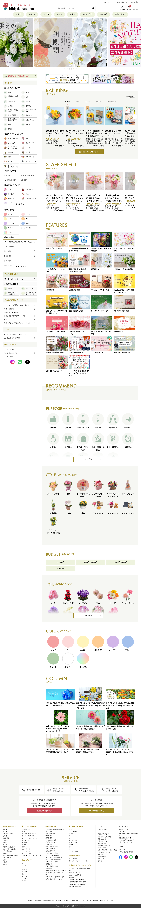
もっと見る (88, 459)
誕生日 (18, 14)
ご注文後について (124, 831)
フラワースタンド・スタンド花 (31, 855)
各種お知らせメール (104, 852)
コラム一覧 (122, 849)
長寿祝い (5, 853)
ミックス (24, 880)
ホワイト (24, 878)
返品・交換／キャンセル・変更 (107, 850)
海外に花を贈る (19, 309)
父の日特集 (49, 838)
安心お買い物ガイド (120, 2)
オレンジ (24, 869)
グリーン (24, 876)
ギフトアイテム (27, 853)
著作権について (76, 901)
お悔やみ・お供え (8, 833)
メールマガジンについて (126, 840)
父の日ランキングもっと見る (89, 152)
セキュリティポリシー (63, 901)
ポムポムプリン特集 (52, 861)
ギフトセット (26, 851)
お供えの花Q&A (50, 851)
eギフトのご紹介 (75, 875)
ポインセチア (73, 831)
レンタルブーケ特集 (52, 853)
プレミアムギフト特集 (52, 855)
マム (70, 836)
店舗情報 (72, 877)
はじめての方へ (107, 2)
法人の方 (104, 14)
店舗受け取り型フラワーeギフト (19, 316)
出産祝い (5, 840)
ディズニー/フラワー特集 (53, 859)
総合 (78, 101)
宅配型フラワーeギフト (12, 312)
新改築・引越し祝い (9, 847)
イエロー (24, 867)
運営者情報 (38, 901)
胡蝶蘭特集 (49, 868)
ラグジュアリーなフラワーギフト (56, 877)
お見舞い (5, 862)
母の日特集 (49, 835)
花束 (23, 831)
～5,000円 (60, 562)
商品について (102, 839)
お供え (72, 14)
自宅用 (5, 864)
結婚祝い (5, 842)
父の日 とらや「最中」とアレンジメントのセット (113, 133)
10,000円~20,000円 (120, 562)
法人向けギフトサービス (13, 279)
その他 (100, 861)
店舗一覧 (120, 14)
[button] (64, 69)
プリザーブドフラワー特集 (54, 857)
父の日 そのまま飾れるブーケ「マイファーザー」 (55, 133)
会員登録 (100, 854)
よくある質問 (133, 2)
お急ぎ (59, 14)
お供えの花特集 (50, 848)
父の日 (46, 14)
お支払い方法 (102, 847)
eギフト (32, 14)
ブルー (24, 874)
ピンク (24, 865)
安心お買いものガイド (104, 837)
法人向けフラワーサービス (54, 879)
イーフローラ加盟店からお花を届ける (19, 305)
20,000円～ (61, 568)
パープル (24, 871)
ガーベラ (71, 838)
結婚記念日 (87, 14)
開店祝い (5, 844)
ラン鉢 (24, 844)
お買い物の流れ (102, 843)
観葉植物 (24, 842)
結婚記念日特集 (50, 842)
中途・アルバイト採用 (106, 901)
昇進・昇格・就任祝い (9, 849)
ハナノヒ (19, 319)
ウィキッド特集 (50, 833)
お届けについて (102, 841)
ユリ (70, 849)
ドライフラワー (27, 840)
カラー (71, 844)
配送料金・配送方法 (104, 845)
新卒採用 (95, 901)
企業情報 (30, 901)
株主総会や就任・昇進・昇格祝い (56, 870)
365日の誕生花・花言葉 (12, 338)
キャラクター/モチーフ (29, 833)
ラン (70, 847)
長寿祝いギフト (50, 864)
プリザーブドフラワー (29, 836)
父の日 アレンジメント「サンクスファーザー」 (75, 133)
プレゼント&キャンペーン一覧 (78, 861)
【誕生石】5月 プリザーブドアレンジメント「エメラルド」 (74, 198)
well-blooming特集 (51, 840)
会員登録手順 (102, 856)
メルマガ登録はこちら (96, 811)
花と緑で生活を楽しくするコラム (15, 334)
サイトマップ (87, 901)
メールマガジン (102, 858)
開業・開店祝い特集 (52, 866)
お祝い (5, 860)
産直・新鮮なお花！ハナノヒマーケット (19, 323)
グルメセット (26, 849)
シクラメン (72, 833)
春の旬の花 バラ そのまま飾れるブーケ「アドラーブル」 (54, 198)
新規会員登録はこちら (45, 811)
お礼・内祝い (7, 857)
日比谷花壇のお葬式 (76, 886)
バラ (70, 829)
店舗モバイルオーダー (77, 879)
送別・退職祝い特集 (52, 846)
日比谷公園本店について (77, 882)
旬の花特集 (49, 844)
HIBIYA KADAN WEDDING (78, 884)
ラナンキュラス (74, 851)
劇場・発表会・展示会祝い (11, 855)
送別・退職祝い (7, 851)
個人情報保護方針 (48, 901)
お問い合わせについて (125, 842)
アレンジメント (27, 829)
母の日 (5, 836)
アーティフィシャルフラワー (31, 838)
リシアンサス (73, 842)
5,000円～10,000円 (90, 562)
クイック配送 (73, 858)
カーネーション (74, 840)
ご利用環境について (125, 838)
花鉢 (23, 847)
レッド (24, 863)
